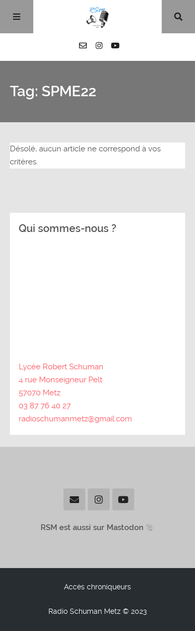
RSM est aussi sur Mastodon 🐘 (98, 527)
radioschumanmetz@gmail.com (75, 418)
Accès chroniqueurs (97, 587)
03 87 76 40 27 (45, 405)
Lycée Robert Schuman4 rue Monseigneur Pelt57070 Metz (61, 379)
